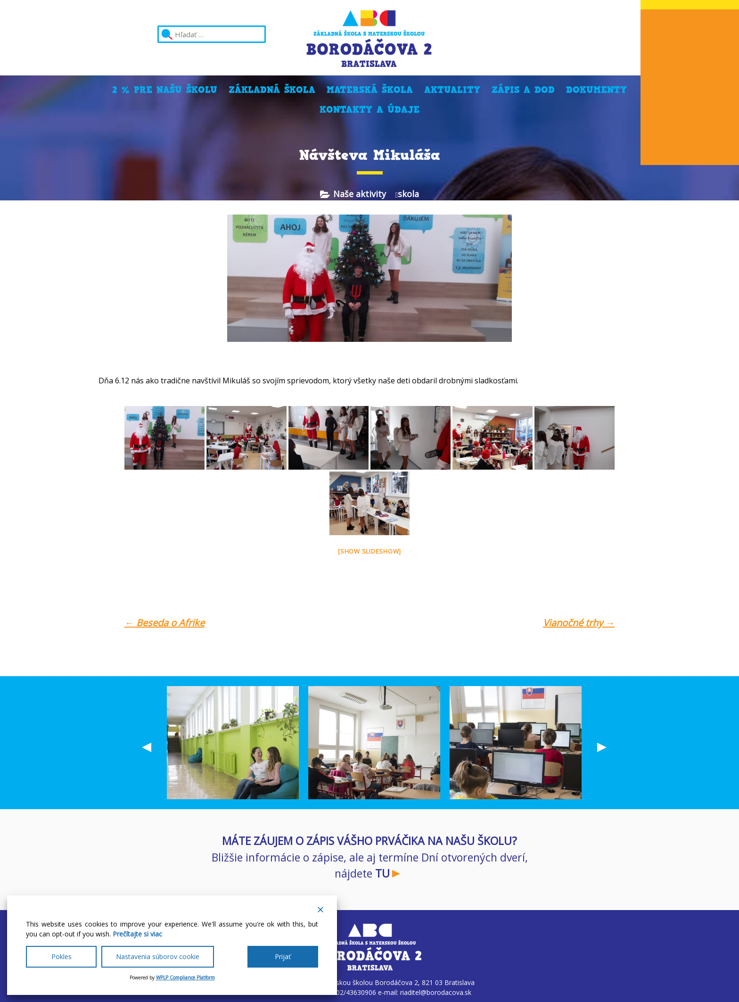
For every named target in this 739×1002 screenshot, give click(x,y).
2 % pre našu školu (164, 89)
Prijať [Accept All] (283, 956)
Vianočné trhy (579, 623)
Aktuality (452, 89)
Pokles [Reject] (61, 956)
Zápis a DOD (523, 89)
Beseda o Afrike (164, 622)
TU (382, 873)
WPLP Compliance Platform (185, 977)
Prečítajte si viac (137, 933)
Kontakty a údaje (369, 109)
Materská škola (370, 89)
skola (408, 193)
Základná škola (272, 89)
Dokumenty (596, 89)
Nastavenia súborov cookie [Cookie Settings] (157, 956)
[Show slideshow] (369, 551)
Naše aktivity (359, 193)
